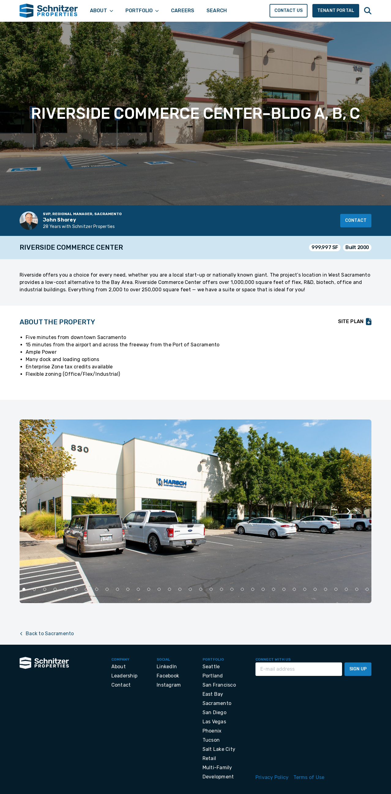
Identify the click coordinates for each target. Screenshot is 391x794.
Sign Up (358, 669)
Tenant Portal (335, 10)
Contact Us (288, 10)
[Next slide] (348, 511)
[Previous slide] (43, 511)
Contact (356, 220)
